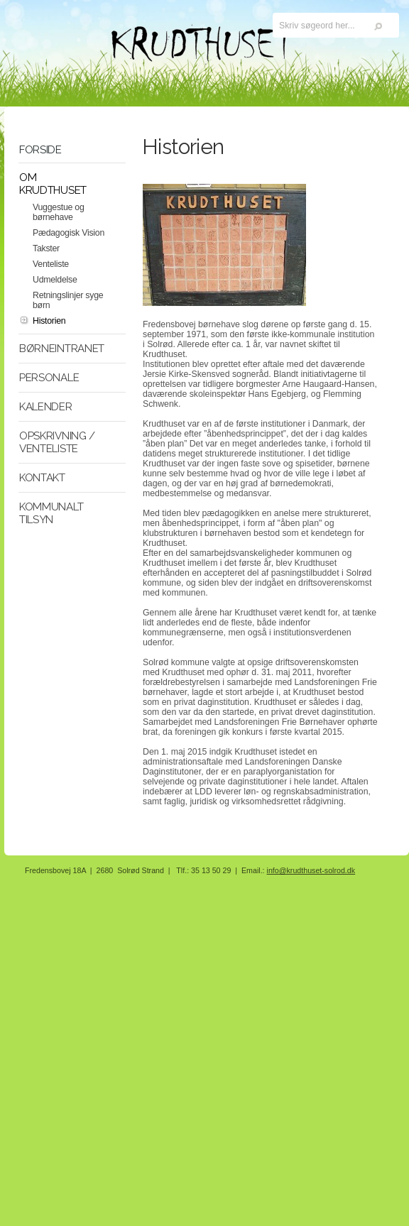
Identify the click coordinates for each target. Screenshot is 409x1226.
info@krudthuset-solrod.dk (311, 870)
